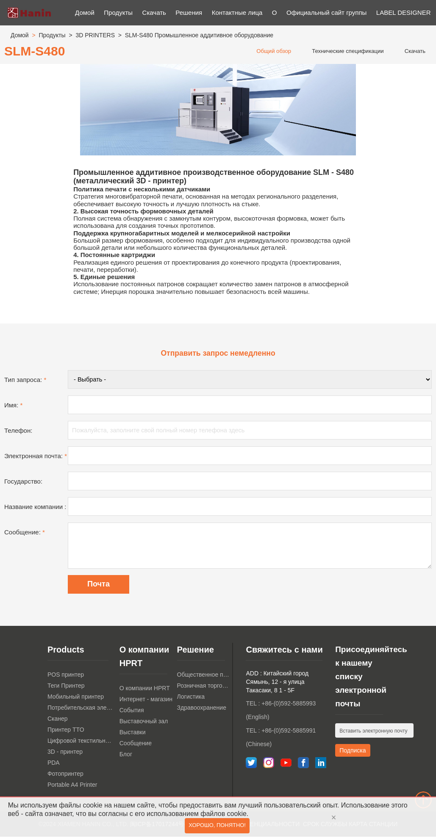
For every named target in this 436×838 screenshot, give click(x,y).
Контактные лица (237, 12)
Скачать (154, 12)
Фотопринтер (65, 775)
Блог (125, 755)
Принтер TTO (65, 731)
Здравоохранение (201, 709)
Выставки (132, 733)
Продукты (118, 12)
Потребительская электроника (81, 709)
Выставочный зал (143, 722)
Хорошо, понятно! (217, 826)
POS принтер (65, 676)
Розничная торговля (203, 687)
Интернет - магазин (145, 700)
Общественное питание (203, 676)
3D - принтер (65, 753)
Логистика (191, 698)
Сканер (57, 720)
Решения (188, 12)
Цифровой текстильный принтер (81, 742)
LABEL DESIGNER (403, 12)
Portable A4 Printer (72, 786)
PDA (53, 764)
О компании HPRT (144, 689)
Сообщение (135, 744)
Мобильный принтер (75, 698)
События (131, 711)
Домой (84, 12)
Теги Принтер (66, 687)
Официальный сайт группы (326, 12)
